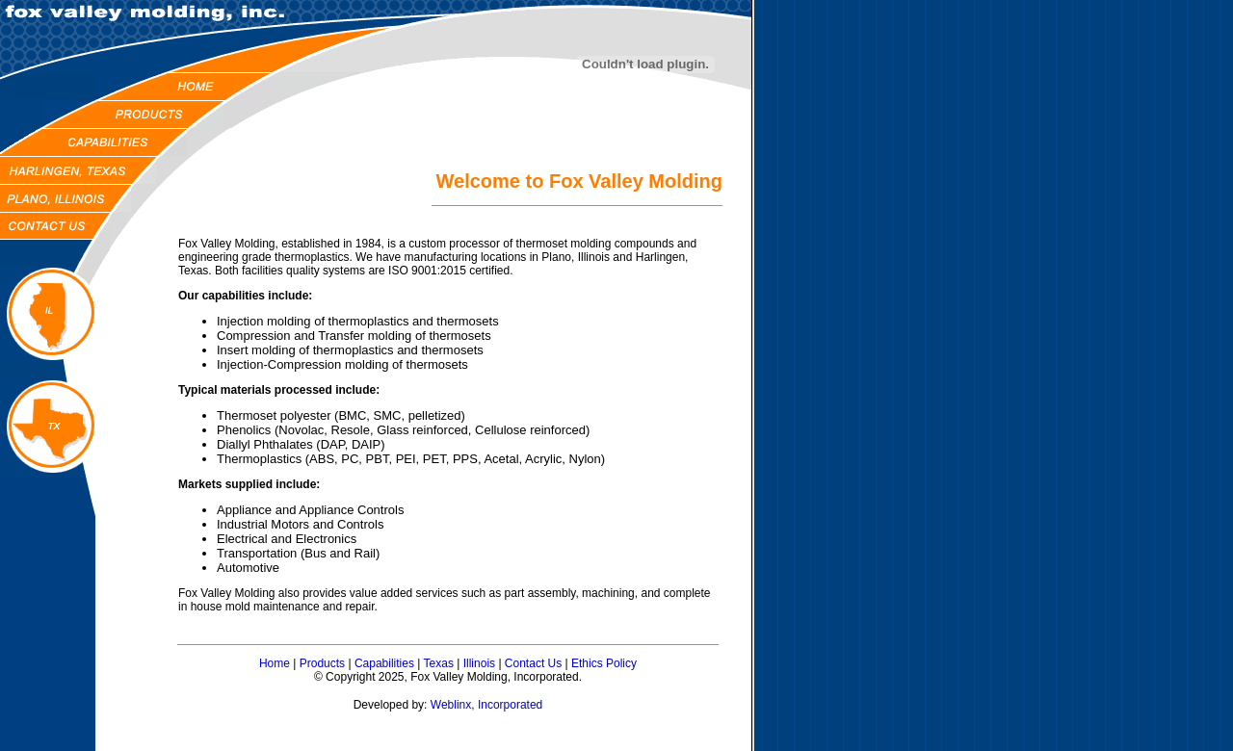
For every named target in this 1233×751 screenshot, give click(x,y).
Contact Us (533, 663)
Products (322, 663)
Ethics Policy (604, 663)
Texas (439, 663)
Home (274, 663)
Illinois (479, 663)
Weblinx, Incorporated (487, 705)
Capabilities (384, 663)
